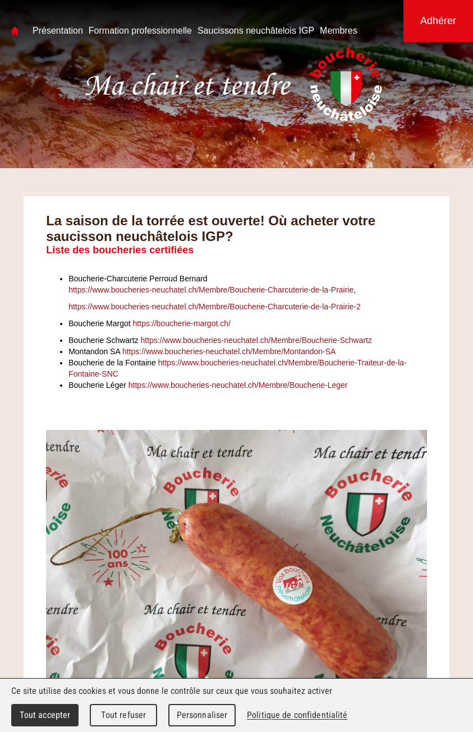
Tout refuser (123, 715)
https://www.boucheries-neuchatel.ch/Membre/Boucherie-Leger (238, 385)
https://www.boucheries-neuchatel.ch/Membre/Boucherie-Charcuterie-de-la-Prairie (210, 289)
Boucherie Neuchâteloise (346, 84)
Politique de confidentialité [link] (297, 715)
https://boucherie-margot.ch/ (182, 323)
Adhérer (438, 20)
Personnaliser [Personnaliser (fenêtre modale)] (202, 715)
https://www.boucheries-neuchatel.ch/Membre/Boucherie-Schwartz (256, 340)
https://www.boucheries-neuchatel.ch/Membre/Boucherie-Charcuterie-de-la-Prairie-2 (214, 306)
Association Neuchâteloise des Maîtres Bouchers (190, 84)
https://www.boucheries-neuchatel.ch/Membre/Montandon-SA (229, 351)
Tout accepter (45, 715)
